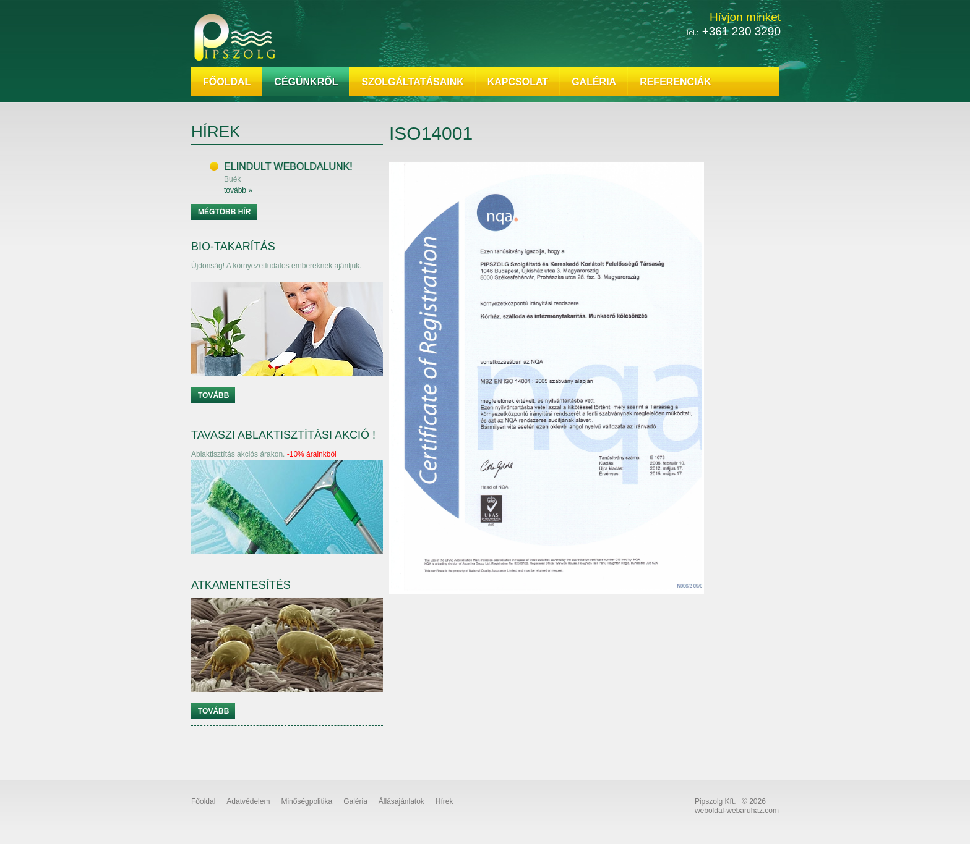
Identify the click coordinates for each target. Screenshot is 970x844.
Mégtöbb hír (224, 212)
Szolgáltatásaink (412, 82)
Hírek (444, 801)
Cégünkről (306, 82)
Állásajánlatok (401, 801)
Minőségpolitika (306, 801)
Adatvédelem (248, 801)
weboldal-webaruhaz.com (737, 810)
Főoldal (227, 82)
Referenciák (675, 82)
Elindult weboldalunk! (288, 166)
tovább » (238, 190)
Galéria (594, 82)
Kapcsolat (517, 82)
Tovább (213, 395)
